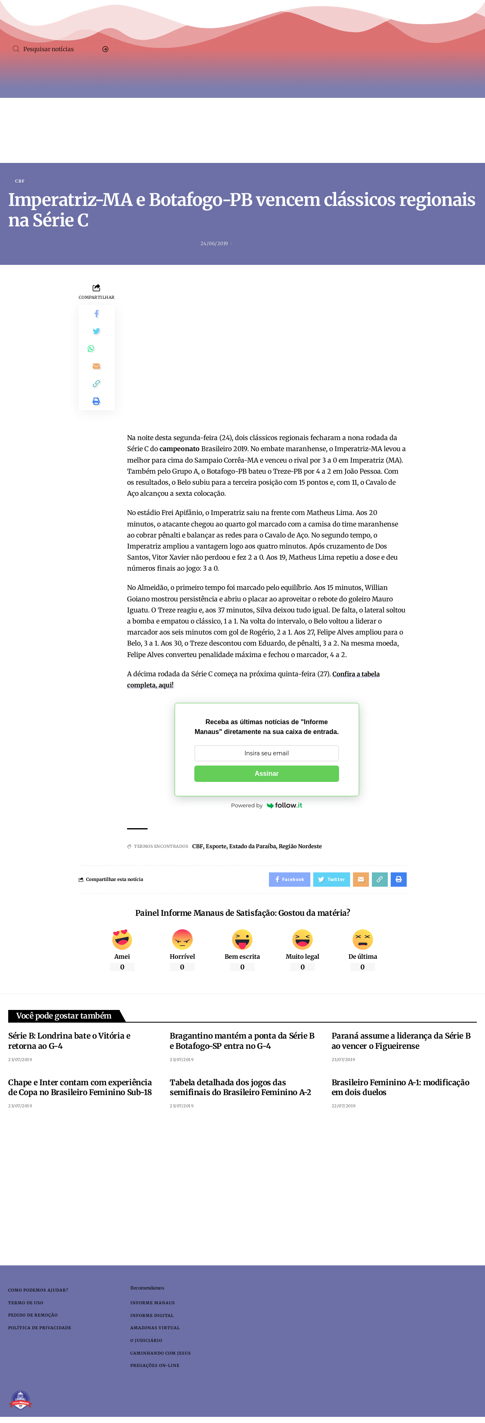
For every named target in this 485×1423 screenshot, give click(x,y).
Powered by (267, 806)
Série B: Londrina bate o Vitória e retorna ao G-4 (69, 1044)
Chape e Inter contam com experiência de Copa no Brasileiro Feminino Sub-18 (80, 1090)
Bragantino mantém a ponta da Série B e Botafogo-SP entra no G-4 (242, 1044)
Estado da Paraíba (256, 847)
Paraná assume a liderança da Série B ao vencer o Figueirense (401, 1044)
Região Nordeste (308, 847)
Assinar (267, 774)
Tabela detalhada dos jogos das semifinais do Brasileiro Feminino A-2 (240, 1090)
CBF (20, 181)
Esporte (217, 847)
